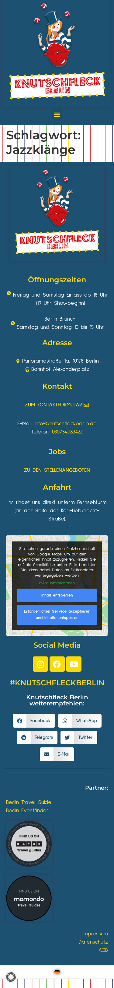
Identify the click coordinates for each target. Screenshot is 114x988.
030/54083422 (67, 432)
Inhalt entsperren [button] (57, 595)
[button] (57, 114)
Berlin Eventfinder (27, 810)
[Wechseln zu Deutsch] (57, 972)
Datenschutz (93, 942)
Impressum (95, 934)
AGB (103, 950)
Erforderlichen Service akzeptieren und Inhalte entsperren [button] (57, 614)
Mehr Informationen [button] (57, 583)
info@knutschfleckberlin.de (66, 423)
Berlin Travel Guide (28, 802)
